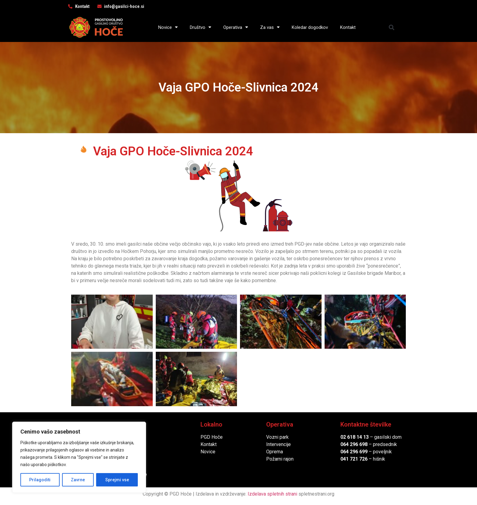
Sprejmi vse (117, 479)
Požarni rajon (280, 459)
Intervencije (278, 444)
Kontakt (348, 27)
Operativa (235, 27)
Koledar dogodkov (310, 27)
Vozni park (277, 437)
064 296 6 (351, 444)
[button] (392, 27)
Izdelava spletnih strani (272, 494)
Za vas (270, 27)
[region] (79, 457)
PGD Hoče (211, 437)
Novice (168, 27)
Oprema (274, 452)
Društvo (200, 27)
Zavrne (78, 479)
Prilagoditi (39, 479)
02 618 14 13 (354, 437)
